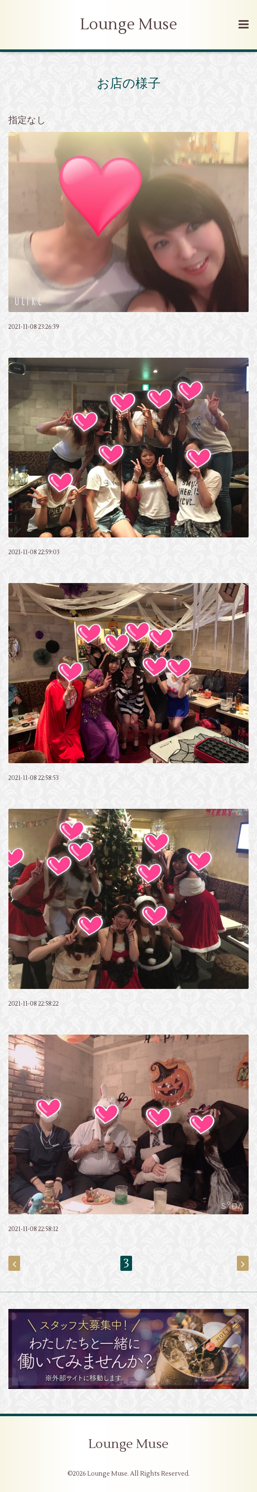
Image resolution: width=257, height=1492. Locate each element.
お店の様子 (129, 83)
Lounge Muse (128, 24)
